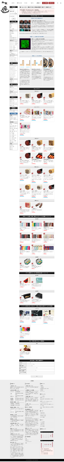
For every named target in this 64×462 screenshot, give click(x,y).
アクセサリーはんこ (13, 59)
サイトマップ (42, 391)
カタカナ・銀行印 (12, 47)
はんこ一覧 (14, 21)
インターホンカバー (28, 441)
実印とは (11, 116)
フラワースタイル (12, 73)
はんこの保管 (12, 136)
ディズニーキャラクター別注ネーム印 (13, 105)
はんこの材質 (12, 133)
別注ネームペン (12, 101)
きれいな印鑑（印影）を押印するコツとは (13, 126)
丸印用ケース (12, 80)
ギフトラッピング (43, 414)
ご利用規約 (42, 387)
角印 (10, 34)
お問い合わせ (42, 424)
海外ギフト (14, 97)
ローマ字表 (42, 405)
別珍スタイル (12, 90)
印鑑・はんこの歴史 (13, 140)
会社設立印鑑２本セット (13, 37)
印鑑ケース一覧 (14, 63)
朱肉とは (11, 149)
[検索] (57, 3)
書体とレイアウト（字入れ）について (46, 401)
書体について (42, 397)
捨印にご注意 (12, 146)
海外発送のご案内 (43, 415)
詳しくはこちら (21, 387)
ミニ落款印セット (12, 53)
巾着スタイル (12, 77)
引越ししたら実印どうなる (13, 120)
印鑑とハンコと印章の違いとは (13, 124)
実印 (10, 24)
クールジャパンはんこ (13, 57)
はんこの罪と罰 (12, 139)
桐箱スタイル (12, 87)
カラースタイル (12, 67)
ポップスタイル (12, 74)
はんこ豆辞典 (42, 426)
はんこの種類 (12, 129)
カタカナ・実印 (12, 46)
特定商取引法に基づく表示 (44, 388)
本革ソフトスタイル (13, 93)
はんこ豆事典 (13, 113)
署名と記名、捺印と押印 (13, 128)
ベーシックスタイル (13, 66)
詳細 (15, 385)
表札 (26, 438)
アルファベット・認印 (13, 44)
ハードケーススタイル (13, 94)
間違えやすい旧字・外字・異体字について (46, 404)
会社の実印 (11, 31)
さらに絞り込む (12, 16)
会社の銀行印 (12, 33)
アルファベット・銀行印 (13, 43)
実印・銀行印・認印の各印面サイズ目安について (46, 399)
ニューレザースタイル (13, 70)
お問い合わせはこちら (47, 449)
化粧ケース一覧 (14, 84)
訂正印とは (11, 145)
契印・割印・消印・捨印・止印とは (13, 132)
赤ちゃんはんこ (12, 56)
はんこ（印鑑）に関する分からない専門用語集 (46, 408)
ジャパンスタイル (12, 71)
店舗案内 (41, 385)
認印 (10, 27)
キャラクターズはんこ (13, 60)
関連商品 (13, 107)
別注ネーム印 (12, 100)
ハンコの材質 (42, 396)
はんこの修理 (42, 417)
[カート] (61, 3)
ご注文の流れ (42, 423)
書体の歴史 (11, 142)
